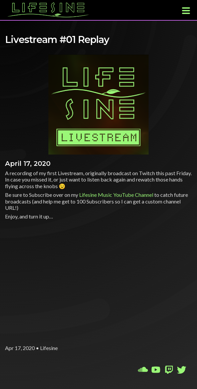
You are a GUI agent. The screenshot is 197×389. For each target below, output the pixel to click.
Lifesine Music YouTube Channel (116, 195)
